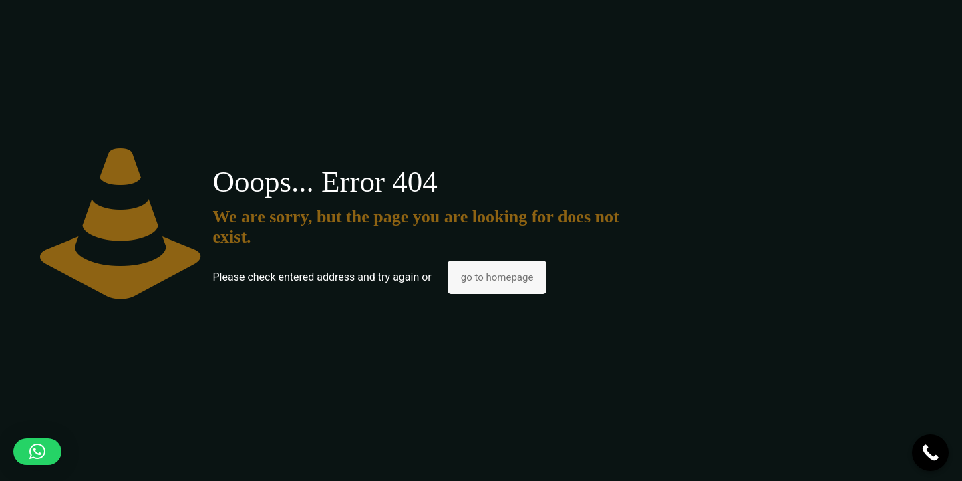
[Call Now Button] (930, 452)
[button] (37, 451)
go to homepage (497, 277)
